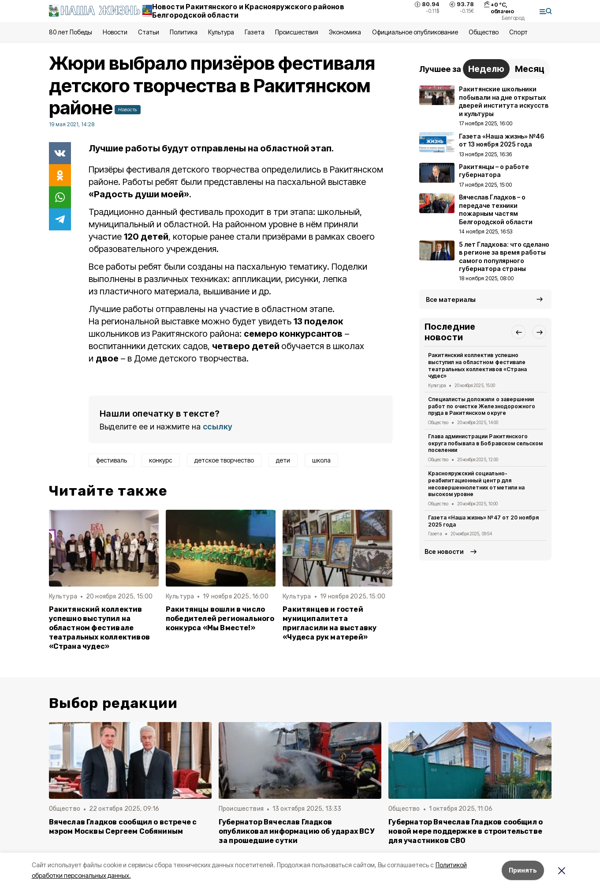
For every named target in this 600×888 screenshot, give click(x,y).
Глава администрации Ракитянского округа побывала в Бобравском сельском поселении (485, 443)
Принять (523, 870)
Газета (255, 32)
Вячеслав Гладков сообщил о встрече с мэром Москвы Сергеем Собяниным (123, 826)
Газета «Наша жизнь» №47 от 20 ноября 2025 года (483, 521)
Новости (115, 32)
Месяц (529, 69)
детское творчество (224, 460)
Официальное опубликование (415, 32)
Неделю (486, 69)
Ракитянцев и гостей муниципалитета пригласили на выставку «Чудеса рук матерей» (329, 623)
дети (283, 460)
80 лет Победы (70, 32)
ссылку (218, 426)
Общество (484, 32)
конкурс (160, 460)
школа (321, 460)
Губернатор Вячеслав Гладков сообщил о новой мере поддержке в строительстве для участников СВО (465, 831)
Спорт (518, 32)
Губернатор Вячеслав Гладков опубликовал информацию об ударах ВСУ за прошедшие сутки (296, 831)
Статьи (148, 32)
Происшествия (296, 32)
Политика (184, 32)
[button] (518, 332)
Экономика (345, 32)
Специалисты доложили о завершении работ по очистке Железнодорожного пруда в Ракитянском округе (481, 406)
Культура (221, 32)
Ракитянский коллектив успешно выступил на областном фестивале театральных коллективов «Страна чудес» (99, 628)
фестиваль (111, 460)
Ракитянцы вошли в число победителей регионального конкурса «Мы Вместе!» (220, 618)
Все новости (444, 551)
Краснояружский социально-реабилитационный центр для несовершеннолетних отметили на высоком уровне (476, 483)
